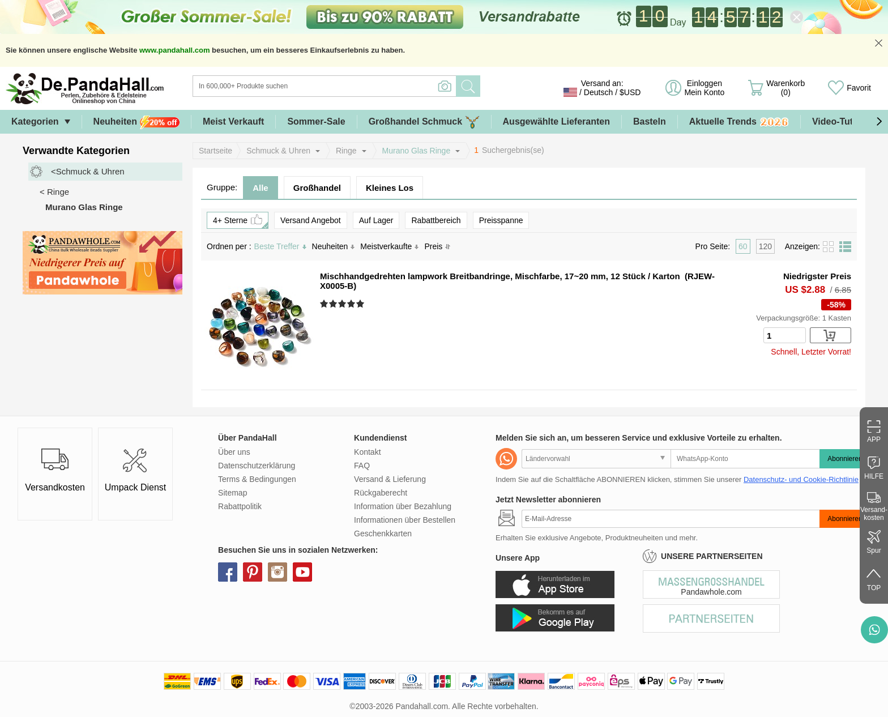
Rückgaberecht (380, 492)
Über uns (234, 451)
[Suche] (370, 86)
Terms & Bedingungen (257, 479)
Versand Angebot (310, 220)
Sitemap (232, 492)
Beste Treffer (280, 246)
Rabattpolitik (240, 506)
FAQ (362, 465)
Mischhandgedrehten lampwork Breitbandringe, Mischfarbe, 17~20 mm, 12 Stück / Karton (500, 276)
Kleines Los (389, 188)
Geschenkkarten (383, 533)
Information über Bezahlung (402, 506)
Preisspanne (501, 220)
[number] (784, 335)
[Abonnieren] (670, 519)
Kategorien (35, 121)
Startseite (215, 150)
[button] (879, 122)
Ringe (346, 150)
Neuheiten (136, 122)
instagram (277, 572)
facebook (227, 572)
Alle (260, 188)
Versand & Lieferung (390, 479)
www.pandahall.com (174, 50)
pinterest (252, 572)
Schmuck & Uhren (278, 150)
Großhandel (317, 188)
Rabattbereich (435, 220)
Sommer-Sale (316, 121)
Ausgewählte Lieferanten (556, 121)
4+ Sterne (240, 220)
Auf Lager (376, 220)
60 (743, 246)
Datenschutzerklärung (256, 465)
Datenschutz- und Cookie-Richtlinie (801, 479)
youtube (302, 572)
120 (765, 246)
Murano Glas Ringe (416, 151)
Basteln (649, 121)
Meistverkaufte (389, 246)
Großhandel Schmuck (424, 122)
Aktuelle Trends (739, 122)
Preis (437, 246)
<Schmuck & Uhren (88, 171)
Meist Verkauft (233, 121)
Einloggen (704, 88)
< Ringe (54, 192)
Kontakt (367, 451)
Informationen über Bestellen (404, 519)
